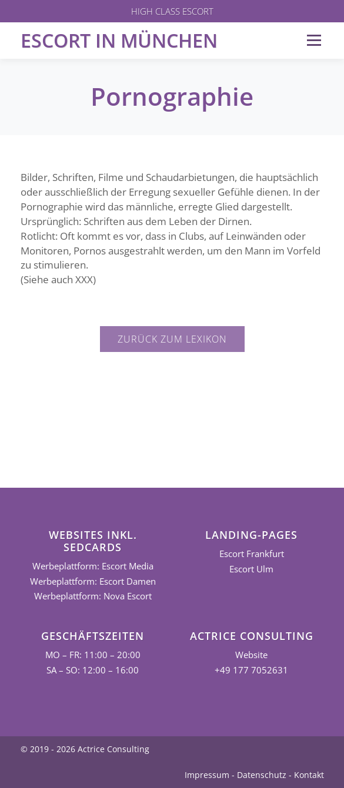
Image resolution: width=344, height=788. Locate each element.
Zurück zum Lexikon (172, 339)
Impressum (207, 774)
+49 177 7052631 (251, 670)
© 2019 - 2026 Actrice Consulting (85, 749)
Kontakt (309, 774)
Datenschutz (261, 774)
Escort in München (119, 40)
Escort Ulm (251, 569)
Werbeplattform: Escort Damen (93, 581)
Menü (313, 40)
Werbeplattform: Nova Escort (93, 596)
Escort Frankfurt (251, 553)
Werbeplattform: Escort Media (92, 566)
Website (251, 654)
